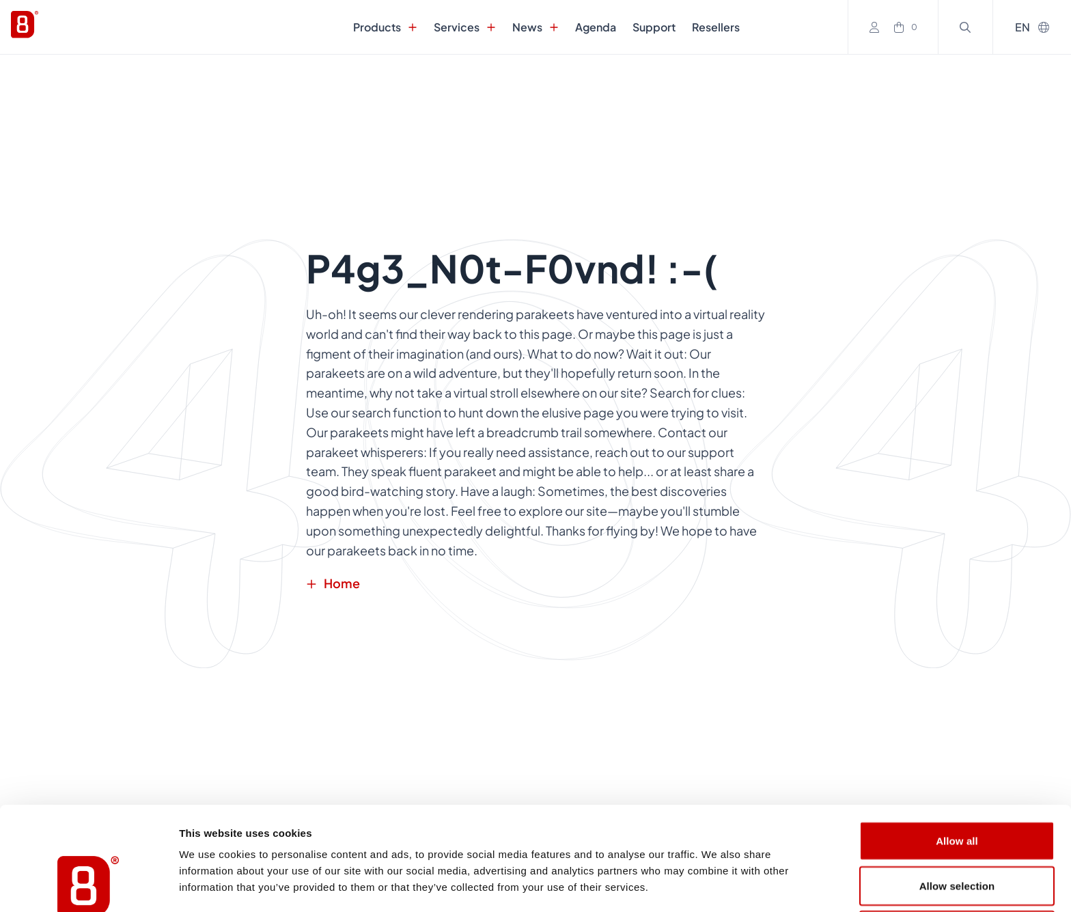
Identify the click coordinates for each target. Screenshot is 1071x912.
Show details (717, 885)
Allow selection (957, 788)
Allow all (957, 743)
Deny (956, 833)
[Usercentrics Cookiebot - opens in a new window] (88, 885)
